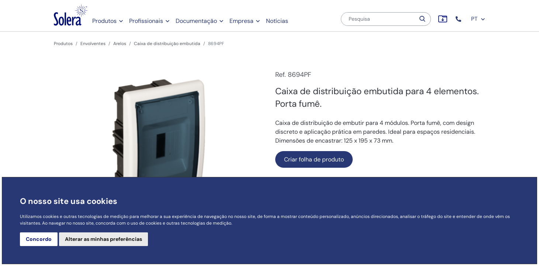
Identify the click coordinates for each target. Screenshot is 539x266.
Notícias (277, 21)
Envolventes (93, 44)
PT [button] (478, 19)
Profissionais (146, 21)
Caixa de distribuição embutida (167, 44)
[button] (459, 19)
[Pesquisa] (378, 19)
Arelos (119, 44)
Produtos (104, 21)
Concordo (39, 239)
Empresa (241, 21)
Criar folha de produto (314, 159)
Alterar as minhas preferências (103, 239)
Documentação (196, 21)
